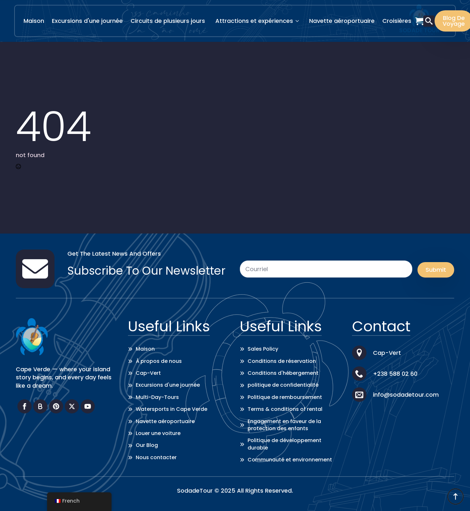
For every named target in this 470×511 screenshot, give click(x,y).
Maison (34, 21)
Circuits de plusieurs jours (168, 21)
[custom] (40, 406)
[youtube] (88, 406)
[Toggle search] (429, 21)
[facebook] (24, 406)
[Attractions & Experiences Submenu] (299, 21)
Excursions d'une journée (87, 21)
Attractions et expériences (254, 21)
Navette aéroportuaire (342, 21)
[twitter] (72, 406)
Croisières (396, 21)
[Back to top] (455, 496)
